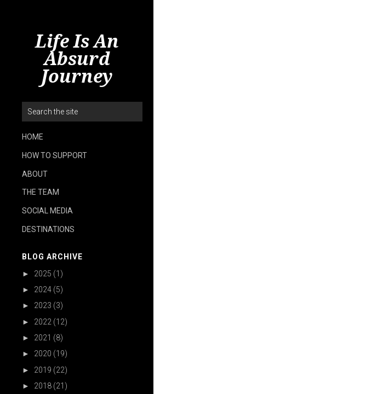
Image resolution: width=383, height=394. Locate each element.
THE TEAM (40, 192)
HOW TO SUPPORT (54, 155)
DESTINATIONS (48, 229)
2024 (43, 289)
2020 (43, 353)
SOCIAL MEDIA (47, 210)
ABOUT (35, 174)
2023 (43, 305)
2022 (43, 321)
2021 (43, 337)
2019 (43, 370)
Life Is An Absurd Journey (77, 59)
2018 (43, 385)
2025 (43, 273)
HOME (32, 136)
